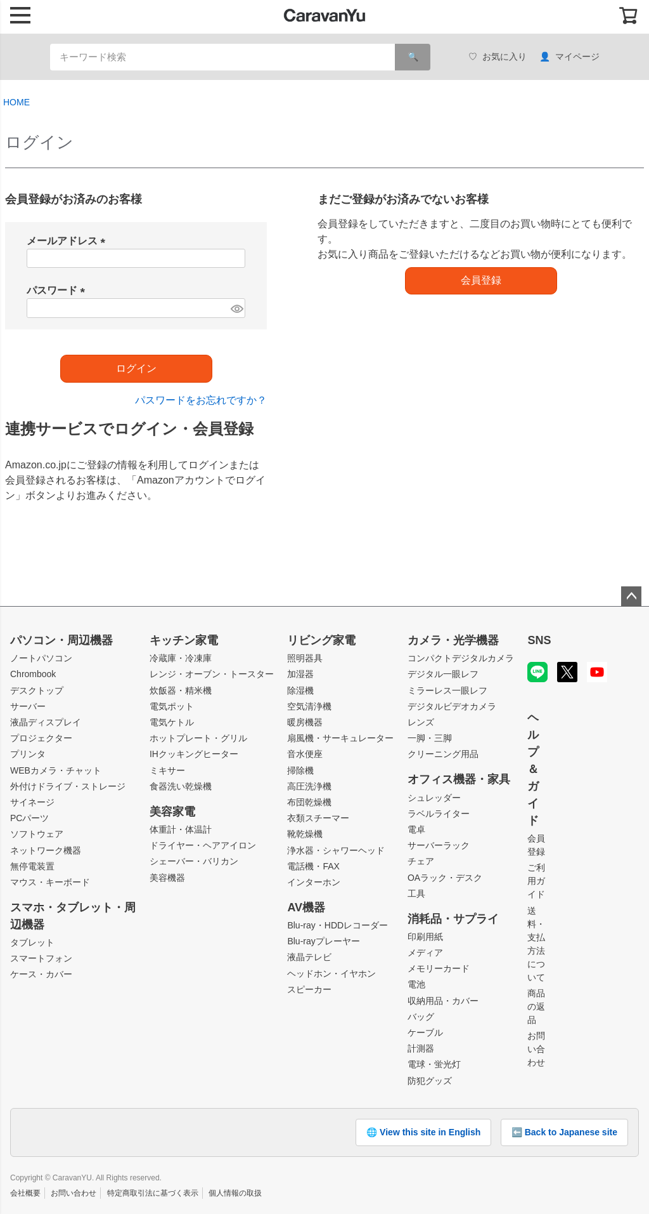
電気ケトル (172, 722)
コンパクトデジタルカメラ (461, 658)
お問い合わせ (536, 1049)
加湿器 (300, 674)
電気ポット (172, 706)
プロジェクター (41, 738)
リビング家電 (321, 640)
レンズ (421, 722)
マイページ (569, 56)
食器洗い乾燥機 (181, 786)
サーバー (28, 706)
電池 (416, 984)
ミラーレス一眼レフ (447, 690)
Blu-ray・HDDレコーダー (337, 925)
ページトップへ (631, 596)
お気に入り (497, 56)
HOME (16, 102)
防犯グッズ (430, 1081)
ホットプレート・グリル (198, 738)
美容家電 (172, 811)
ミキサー (167, 770)
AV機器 (306, 907)
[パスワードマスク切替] (236, 308)
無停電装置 (32, 866)
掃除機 (300, 770)
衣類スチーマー (318, 818)
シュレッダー (434, 798)
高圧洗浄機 (309, 786)
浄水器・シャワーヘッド (336, 850)
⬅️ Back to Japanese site (564, 1132)
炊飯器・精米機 (181, 690)
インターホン (313, 882)
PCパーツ (29, 818)
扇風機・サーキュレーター (340, 738)
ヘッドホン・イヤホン (331, 973)
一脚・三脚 (430, 738)
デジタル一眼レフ (443, 674)
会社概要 (25, 1193)
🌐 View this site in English (423, 1132)
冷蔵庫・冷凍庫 (181, 658)
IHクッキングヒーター (194, 754)
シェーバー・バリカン (194, 861)
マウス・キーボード (50, 882)
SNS (539, 640)
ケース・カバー (41, 974)
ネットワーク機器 (45, 850)
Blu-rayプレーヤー (323, 941)
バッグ (421, 1017)
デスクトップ (36, 690)
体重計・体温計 (181, 829)
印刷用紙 (425, 937)
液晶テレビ (309, 957)
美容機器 (167, 878)
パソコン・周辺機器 (61, 640)
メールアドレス (68, 240)
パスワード (58, 290)
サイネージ (32, 802)
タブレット (32, 942)
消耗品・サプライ (453, 919)
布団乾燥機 (309, 802)
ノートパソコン (41, 658)
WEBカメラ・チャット (55, 770)
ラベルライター (439, 813)
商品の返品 (536, 1006)
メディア (425, 952)
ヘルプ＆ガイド (533, 769)
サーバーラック (439, 845)
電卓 (416, 829)
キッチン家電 (184, 640)
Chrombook (33, 674)
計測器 (421, 1048)
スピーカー (309, 989)
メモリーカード (439, 968)
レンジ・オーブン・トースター (212, 674)
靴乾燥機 (305, 834)
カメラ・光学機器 (453, 640)
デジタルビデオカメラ (452, 706)
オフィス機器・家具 (459, 779)
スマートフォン (41, 958)
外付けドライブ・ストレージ (67, 786)
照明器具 (305, 658)
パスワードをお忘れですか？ (201, 400)
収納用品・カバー (443, 1001)
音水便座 (305, 754)
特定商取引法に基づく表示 (152, 1193)
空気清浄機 (309, 706)
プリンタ (28, 754)
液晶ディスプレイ (45, 722)
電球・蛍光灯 (434, 1064)
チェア (421, 861)
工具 (416, 893)
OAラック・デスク (445, 878)
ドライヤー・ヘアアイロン (203, 845)
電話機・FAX (313, 866)
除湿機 (300, 690)
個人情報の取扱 (235, 1193)
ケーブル (425, 1032)
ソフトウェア (36, 834)
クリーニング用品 (443, 754)
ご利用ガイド (536, 880)
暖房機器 (305, 722)
